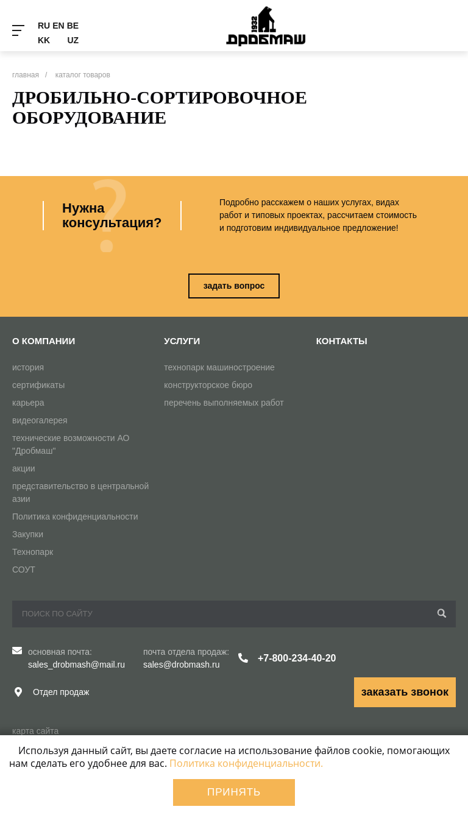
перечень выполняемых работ (223, 402)
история (28, 367)
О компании (43, 341)
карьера (28, 402)
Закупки (27, 534)
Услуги (182, 341)
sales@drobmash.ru (181, 664)
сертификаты (38, 385)
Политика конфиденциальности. (246, 763)
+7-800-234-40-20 (297, 658)
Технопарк (32, 552)
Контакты (341, 341)
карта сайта (35, 731)
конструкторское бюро (208, 385)
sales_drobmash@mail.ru (76, 664)
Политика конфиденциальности (75, 516)
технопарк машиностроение (219, 367)
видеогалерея (40, 420)
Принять (234, 792)
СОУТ (23, 569)
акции (23, 468)
